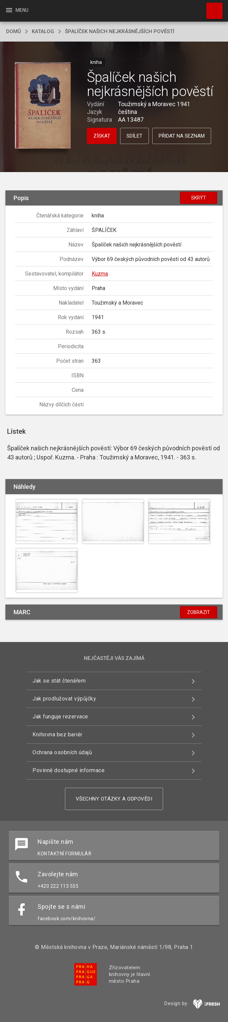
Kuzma (100, 273)
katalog (43, 31)
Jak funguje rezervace (60, 716)
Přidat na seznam (182, 136)
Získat (101, 136)
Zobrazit (198, 612)
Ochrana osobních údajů (62, 752)
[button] (42, 106)
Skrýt (198, 197)
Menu (16, 10)
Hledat (211, 7)
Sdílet (134, 136)
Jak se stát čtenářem (59, 681)
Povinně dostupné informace (68, 770)
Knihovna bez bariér (57, 734)
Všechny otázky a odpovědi (114, 799)
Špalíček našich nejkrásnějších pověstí (119, 31)
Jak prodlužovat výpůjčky (64, 698)
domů (13, 31)
